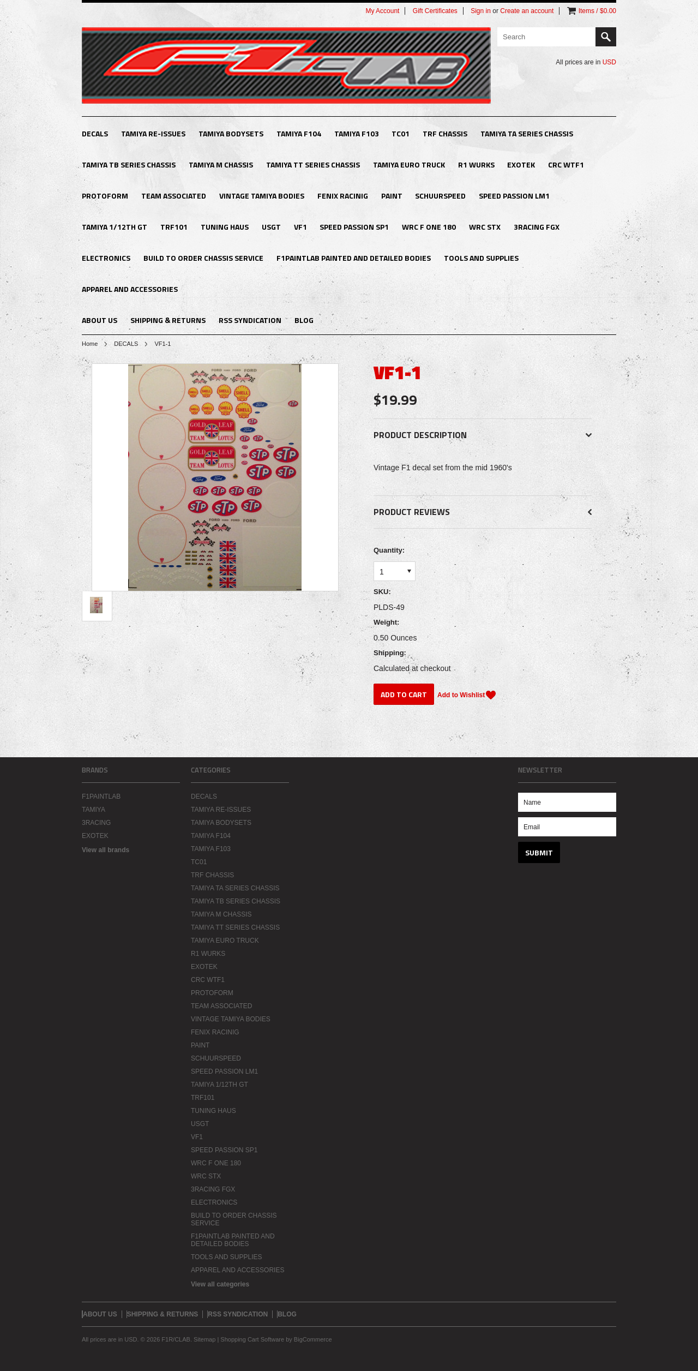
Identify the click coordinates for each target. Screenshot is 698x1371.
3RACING (96, 823)
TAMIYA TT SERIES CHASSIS (313, 164)
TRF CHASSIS (445, 133)
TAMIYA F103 (356, 133)
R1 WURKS (476, 164)
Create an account (526, 11)
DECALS (95, 133)
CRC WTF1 (566, 164)
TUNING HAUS (225, 226)
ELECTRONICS (106, 258)
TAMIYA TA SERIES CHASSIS (526, 133)
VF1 (300, 226)
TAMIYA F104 (298, 133)
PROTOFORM (105, 195)
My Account (382, 11)
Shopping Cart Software (252, 1339)
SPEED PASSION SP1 (354, 226)
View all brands (105, 850)
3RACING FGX (536, 226)
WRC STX (485, 226)
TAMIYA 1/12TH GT (114, 226)
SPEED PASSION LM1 (514, 195)
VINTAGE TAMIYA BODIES (261, 195)
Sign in (481, 11)
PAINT (391, 195)
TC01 (401, 133)
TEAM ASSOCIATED (173, 195)
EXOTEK (521, 164)
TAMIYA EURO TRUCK (409, 164)
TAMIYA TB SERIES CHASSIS (129, 164)
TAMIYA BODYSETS (230, 133)
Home (90, 343)
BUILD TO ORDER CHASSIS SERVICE (203, 258)
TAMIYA (93, 809)
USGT (271, 226)
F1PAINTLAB (101, 796)
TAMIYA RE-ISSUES (153, 133)
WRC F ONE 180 (429, 226)
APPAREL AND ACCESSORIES (130, 289)
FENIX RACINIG (342, 195)
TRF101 (174, 226)
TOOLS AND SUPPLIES (481, 258)
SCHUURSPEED (440, 195)
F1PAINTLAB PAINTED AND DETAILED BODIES (353, 258)
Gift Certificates (435, 11)
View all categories (220, 1284)
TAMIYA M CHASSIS (221, 164)
